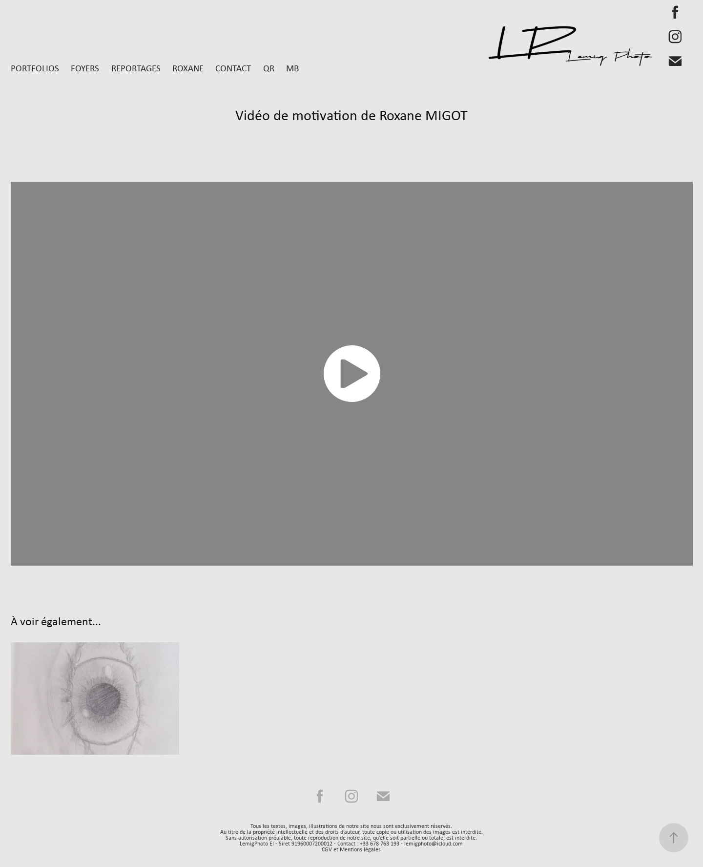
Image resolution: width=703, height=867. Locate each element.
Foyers (85, 68)
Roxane (188, 68)
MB (292, 68)
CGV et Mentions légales (351, 849)
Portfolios (35, 68)
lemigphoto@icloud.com (433, 843)
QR (268, 68)
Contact (233, 68)
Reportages (136, 68)
